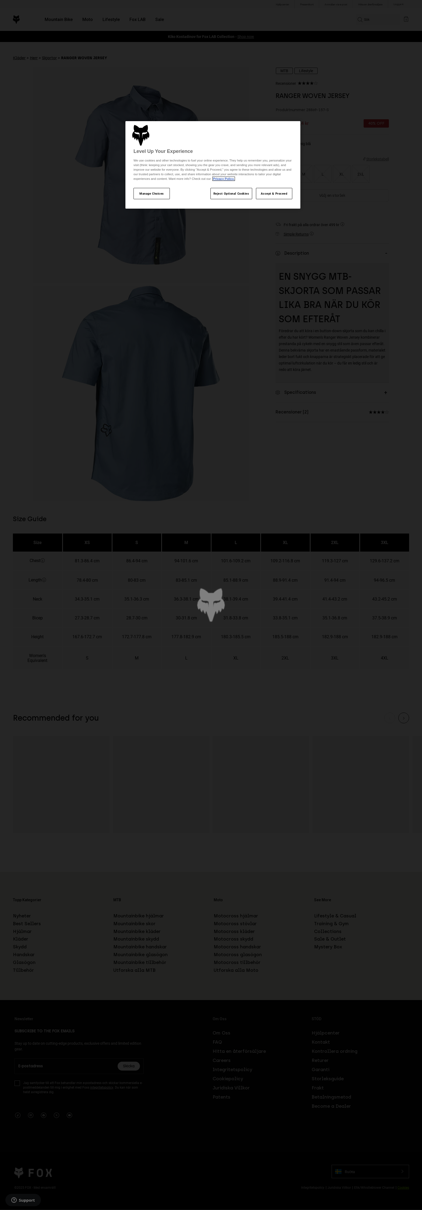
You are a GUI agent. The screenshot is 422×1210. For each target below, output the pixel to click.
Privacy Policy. (223, 178)
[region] (212, 165)
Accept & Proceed (274, 193)
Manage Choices (151, 193)
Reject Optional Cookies (231, 193)
